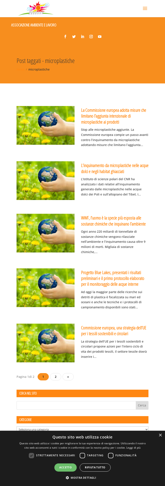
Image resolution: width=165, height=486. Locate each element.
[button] (82, 478)
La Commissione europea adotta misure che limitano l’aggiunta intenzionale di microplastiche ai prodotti (113, 116)
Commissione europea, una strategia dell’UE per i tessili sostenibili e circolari (113, 331)
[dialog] (82, 458)
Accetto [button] (65, 467)
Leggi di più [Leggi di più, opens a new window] (133, 447)
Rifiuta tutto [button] (95, 467)
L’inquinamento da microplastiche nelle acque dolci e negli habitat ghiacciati (114, 168)
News (20, 69)
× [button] (160, 435)
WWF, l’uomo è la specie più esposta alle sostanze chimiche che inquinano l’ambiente (113, 221)
